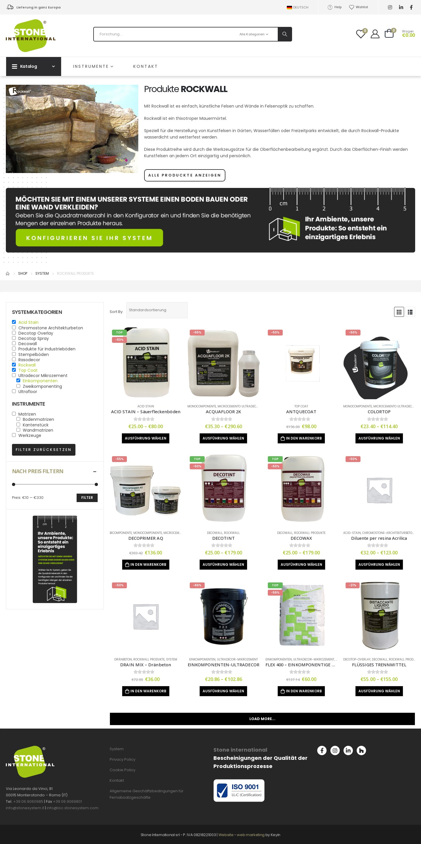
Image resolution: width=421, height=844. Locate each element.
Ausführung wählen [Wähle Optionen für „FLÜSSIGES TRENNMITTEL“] (379, 691)
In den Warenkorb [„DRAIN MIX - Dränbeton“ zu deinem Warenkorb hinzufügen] (148, 691)
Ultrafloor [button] (27, 392)
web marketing (251, 835)
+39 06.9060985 (28, 801)
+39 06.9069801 (67, 801)
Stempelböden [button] (33, 354)
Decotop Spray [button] (33, 338)
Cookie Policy (122, 770)
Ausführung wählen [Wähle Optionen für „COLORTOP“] (379, 438)
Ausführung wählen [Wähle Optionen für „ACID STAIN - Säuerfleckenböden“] (145, 438)
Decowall (214, 533)
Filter (87, 497)
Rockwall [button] (27, 365)
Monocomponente (201, 406)
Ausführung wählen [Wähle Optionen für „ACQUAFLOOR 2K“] (223, 438)
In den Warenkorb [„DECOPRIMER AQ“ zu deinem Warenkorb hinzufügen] (148, 564)
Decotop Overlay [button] (35, 333)
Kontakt (145, 66)
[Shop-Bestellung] (157, 310)
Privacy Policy (122, 759)
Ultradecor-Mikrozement (237, 659)
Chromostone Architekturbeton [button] (50, 328)
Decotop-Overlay (356, 659)
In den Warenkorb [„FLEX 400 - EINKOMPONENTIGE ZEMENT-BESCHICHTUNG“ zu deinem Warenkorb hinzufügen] (304, 691)
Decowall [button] (27, 344)
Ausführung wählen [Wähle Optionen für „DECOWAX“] (301, 564)
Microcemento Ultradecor (239, 406)
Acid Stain (145, 406)
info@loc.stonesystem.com (73, 807)
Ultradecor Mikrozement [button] (43, 375)
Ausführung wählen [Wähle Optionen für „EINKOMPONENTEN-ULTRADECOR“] (223, 691)
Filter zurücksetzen (44, 449)
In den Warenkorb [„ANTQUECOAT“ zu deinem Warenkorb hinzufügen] (304, 438)
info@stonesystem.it (25, 807)
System (171, 659)
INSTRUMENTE (91, 66)
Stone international (240, 749)
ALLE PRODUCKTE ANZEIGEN (184, 175)
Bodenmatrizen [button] (38, 419)
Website (226, 835)
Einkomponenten (202, 659)
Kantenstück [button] (36, 425)
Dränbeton (123, 659)
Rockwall (232, 533)
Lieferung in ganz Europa (38, 7)
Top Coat (301, 406)
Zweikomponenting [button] (42, 386)
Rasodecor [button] (29, 360)
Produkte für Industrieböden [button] (46, 349)
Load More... (262, 718)
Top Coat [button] (28, 370)
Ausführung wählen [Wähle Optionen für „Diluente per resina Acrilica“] (379, 564)
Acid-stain (352, 533)
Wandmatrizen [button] (38, 430)
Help (334, 7)
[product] (146, 363)
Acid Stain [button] (28, 322)
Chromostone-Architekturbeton (388, 533)
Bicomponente (121, 533)
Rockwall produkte (309, 533)
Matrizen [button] (27, 414)
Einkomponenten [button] (40, 381)
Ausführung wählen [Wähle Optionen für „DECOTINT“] (223, 564)
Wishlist (358, 7)
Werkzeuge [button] (29, 435)
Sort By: (116, 311)
